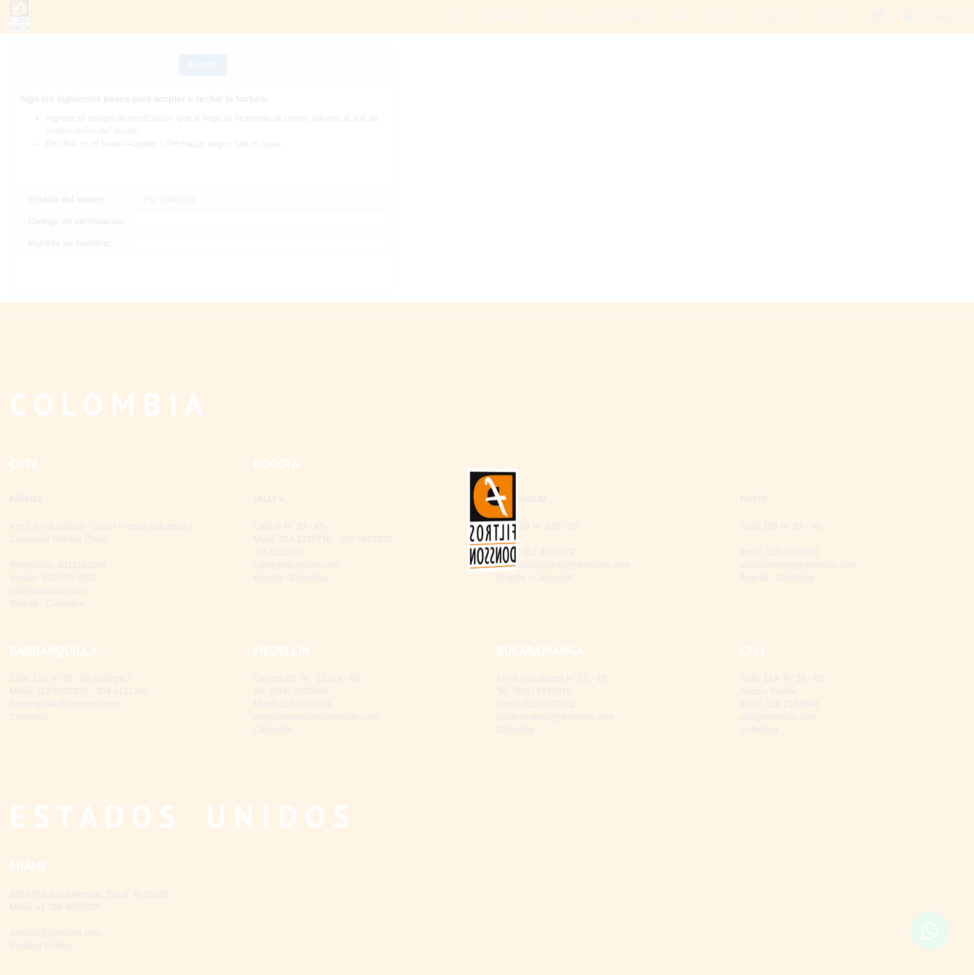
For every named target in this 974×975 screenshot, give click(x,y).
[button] (203, 65)
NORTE (753, 498)
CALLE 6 (269, 498)
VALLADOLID (522, 498)
